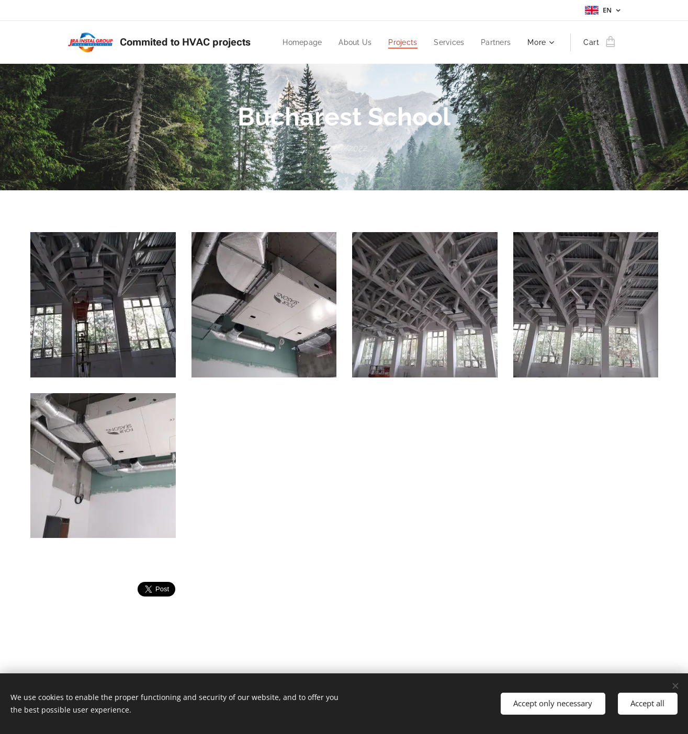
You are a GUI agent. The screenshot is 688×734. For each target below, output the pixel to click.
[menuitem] (296, 42)
